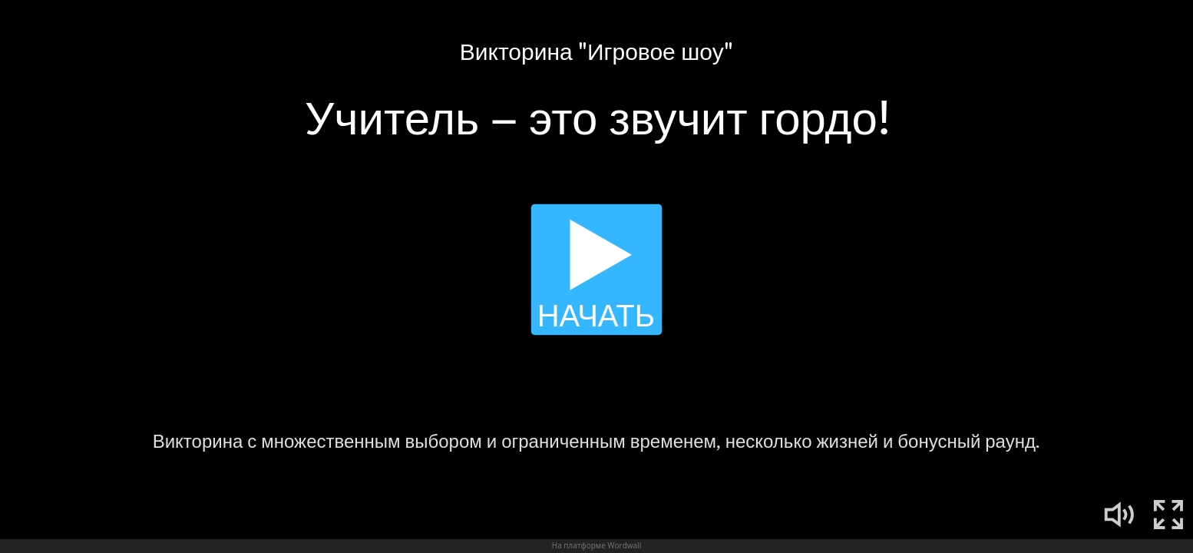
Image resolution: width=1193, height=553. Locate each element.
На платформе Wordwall (596, 545)
